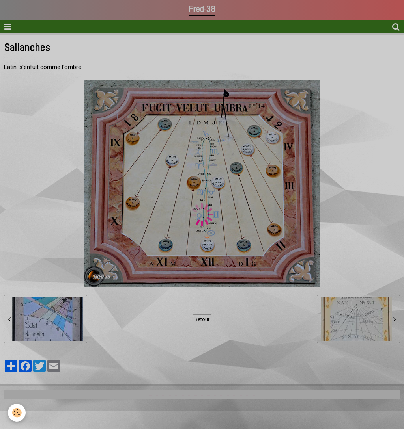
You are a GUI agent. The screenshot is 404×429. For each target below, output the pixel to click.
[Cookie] (17, 413)
